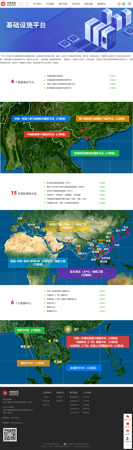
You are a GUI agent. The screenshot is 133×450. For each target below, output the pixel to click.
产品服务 (50, 4)
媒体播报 (59, 401)
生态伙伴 (76, 4)
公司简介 (46, 397)
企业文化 (86, 397)
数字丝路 (63, 4)
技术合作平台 (74, 405)
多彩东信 (86, 409)
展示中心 (46, 405)
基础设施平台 (74, 397)
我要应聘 (86, 412)
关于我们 (37, 4)
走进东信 (47, 392)
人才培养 (86, 401)
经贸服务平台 (74, 401)
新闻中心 (60, 392)
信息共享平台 (74, 409)
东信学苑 (86, 405)
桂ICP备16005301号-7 (52, 444)
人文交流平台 (74, 412)
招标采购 (89, 4)
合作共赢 (46, 401)
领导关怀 (59, 397)
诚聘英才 (101, 4)
